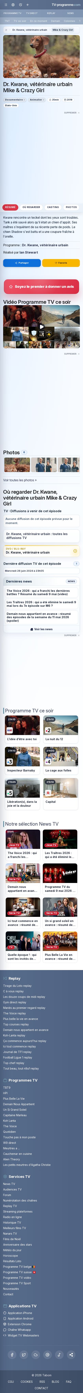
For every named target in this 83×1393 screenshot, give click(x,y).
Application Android (18, 1318)
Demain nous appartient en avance (25, 1030)
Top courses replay (16, 1024)
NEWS (70, 13)
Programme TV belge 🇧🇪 (19, 1266)
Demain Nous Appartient (19, 1104)
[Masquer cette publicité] (72, 112)
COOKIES (27, 1381)
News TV (9, 1184)
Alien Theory (11, 1159)
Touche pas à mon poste (19, 1137)
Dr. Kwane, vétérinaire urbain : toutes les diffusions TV (37, 536)
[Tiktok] (59, 1354)
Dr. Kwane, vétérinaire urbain (29, 29)
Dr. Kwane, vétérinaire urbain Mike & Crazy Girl (37, 87)
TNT (7, 21)
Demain (55, 21)
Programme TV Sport (17, 1283)
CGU (11, 1381)
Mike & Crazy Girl (63, 29)
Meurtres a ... (11, 1148)
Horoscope (10, 1255)
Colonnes (69, 21)
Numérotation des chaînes (20, 1200)
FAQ (68, 1381)
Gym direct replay (14, 1002)
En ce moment (38, 21)
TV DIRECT (32, 13)
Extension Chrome (17, 1324)
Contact (8, 1294)
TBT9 (6, 1087)
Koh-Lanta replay (14, 1035)
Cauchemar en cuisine (17, 1153)
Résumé (10, 207)
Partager (22, 262)
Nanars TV (10, 1233)
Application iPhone (17, 1313)
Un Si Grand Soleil (14, 1109)
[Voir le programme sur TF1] (22, 729)
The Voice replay (14, 1013)
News (71, 581)
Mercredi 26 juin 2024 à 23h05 (24, 570)
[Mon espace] (13, 5)
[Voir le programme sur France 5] (22, 794)
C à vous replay (13, 991)
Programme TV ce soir (29, 711)
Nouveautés (11, 1288)
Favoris (61, 262)
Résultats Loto (12, 1261)
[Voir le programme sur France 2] (60, 729)
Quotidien (9, 1131)
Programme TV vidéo (17, 1277)
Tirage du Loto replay (17, 985)
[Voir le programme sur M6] (60, 794)
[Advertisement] (41, 156)
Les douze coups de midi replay (24, 996)
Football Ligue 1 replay (17, 1057)
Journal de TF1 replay (17, 1052)
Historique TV (12, 1222)
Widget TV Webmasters (21, 1335)
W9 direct (9, 1142)
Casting (53, 207)
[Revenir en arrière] (28, 5)
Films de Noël (12, 1239)
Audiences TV (12, 1189)
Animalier (36, 99)
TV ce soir (20, 21)
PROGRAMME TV (12, 13)
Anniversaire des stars (17, 1244)
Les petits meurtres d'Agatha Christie (27, 1164)
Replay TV (10, 1206)
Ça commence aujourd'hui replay (24, 1041)
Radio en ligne (12, 1217)
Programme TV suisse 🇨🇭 (19, 1272)
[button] (71, 1354)
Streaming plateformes (18, 1211)
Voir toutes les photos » (20, 480)
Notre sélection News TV (32, 824)
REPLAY (51, 13)
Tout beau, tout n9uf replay (21, 1068)
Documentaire (14, 99)
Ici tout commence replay (19, 1046)
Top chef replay (13, 1063)
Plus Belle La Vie (14, 1098)
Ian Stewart (29, 252)
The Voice (10, 1126)
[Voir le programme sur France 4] (60, 761)
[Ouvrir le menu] (6, 5)
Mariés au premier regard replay (24, 1007)
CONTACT (41, 1388)
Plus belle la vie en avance (20, 1018)
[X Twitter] (24, 1354)
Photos (71, 207)
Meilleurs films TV (14, 1228)
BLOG (55, 1381)
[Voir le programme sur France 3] (22, 761)
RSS (42, 1381)
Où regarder (31, 207)
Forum (7, 1195)
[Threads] (47, 1354)
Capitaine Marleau (15, 1115)
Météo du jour (12, 1250)
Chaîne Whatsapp (17, 1329)
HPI (5, 1093)
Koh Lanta (9, 1120)
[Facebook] (12, 1354)
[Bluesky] (35, 1354)
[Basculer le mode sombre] (20, 5)
